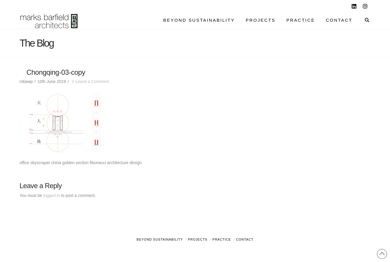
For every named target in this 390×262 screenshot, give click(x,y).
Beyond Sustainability (160, 239)
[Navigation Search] (364, 20)
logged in (51, 195)
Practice (221, 239)
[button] (384, 5)
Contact (244, 239)
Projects (197, 239)
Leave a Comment (92, 81)
